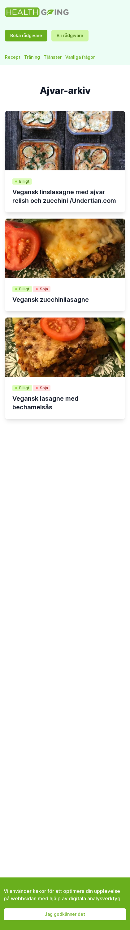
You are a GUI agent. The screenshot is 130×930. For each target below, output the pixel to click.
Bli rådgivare (70, 35)
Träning (32, 57)
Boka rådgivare (26, 35)
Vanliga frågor (80, 57)
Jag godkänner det (65, 914)
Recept (12, 57)
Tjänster (53, 57)
